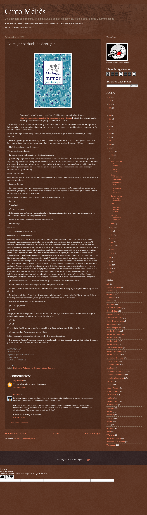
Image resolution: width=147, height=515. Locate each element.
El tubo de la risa (112, 365)
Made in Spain (111, 401)
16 (110, 134)
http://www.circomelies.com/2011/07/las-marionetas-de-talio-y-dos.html (46, 118)
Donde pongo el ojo (113, 328)
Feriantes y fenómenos (31, 368)
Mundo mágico (112, 405)
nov (112, 155)
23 (110, 108)
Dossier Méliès (112, 344)
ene (112, 253)
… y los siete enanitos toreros (115, 209)
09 (110, 265)
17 (110, 130)
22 (110, 112)
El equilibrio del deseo (114, 358)
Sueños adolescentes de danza (116, 177)
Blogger (87, 460)
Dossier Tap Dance (113, 354)
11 (110, 258)
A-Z (107, 284)
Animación (110, 294)
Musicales (110, 408)
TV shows (110, 435)
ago (112, 227)
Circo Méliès (25, 11)
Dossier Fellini (111, 338)
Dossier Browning (113, 331)
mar (113, 246)
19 (110, 123)
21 (110, 115)
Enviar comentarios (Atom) (25, 439)
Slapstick (109, 428)
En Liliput (109, 368)
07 (110, 272)
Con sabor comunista (114, 318)
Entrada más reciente (16, 433)
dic (112, 151)
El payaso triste (112, 361)
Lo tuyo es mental (113, 391)
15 (110, 137)
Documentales (111, 324)
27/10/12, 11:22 (19, 418)
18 (110, 126)
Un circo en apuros (113, 438)
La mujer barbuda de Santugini (116, 217)
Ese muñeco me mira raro (116, 371)
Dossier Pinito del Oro (114, 351)
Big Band (109, 301)
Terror (108, 432)
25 (110, 101)
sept (113, 224)
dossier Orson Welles (114, 348)
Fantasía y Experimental (115, 375)
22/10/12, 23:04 (19, 387)
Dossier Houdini (112, 341)
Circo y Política (112, 311)
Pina (112, 204)
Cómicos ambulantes (114, 314)
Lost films (110, 398)
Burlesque (110, 304)
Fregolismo (110, 381)
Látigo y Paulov (112, 388)
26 (110, 97)
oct (112, 158)
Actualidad (110, 291)
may (113, 238)
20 (110, 119)
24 (110, 104)
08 (110, 269)
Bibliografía (17, 368)
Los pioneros (111, 395)
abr (112, 242)
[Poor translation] (9, 477)
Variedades (110, 445)
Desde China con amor (115, 321)
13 (110, 144)
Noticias (44, 368)
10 (110, 261)
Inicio (56, 433)
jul (112, 231)
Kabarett (109, 385)
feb (112, 249)
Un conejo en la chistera (115, 442)
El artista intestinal (115, 170)
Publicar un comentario (19, 423)
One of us (51, 368)
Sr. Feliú (16, 395)
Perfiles (109, 422)
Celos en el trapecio (114, 308)
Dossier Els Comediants (115, 334)
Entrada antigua (92, 433)
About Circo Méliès (113, 287)
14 (110, 141)
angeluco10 (18, 381)
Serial (108, 425)
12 (110, 148)
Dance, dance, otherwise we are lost (116, 198)
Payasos (109, 418)
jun (112, 235)
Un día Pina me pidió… (116, 184)
